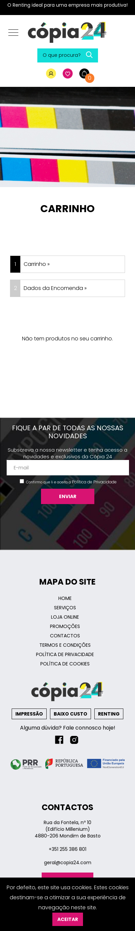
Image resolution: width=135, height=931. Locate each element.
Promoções (65, 626)
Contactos (65, 635)
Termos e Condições (65, 645)
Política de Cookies (65, 663)
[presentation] (67, 524)
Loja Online (65, 617)
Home (65, 598)
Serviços (65, 607)
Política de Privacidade (94, 482)
